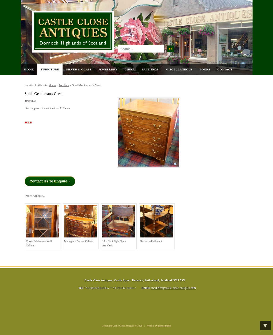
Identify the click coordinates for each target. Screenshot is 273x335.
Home (29, 69)
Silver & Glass (78, 69)
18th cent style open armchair (118, 226)
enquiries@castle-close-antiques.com (173, 288)
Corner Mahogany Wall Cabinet (42, 226)
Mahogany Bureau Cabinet (80, 224)
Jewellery (107, 69)
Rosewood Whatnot (156, 224)
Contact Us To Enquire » (50, 181)
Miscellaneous (179, 69)
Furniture (50, 69)
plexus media (164, 325)
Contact (224, 69)
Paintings (150, 69)
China (129, 69)
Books (204, 69)
